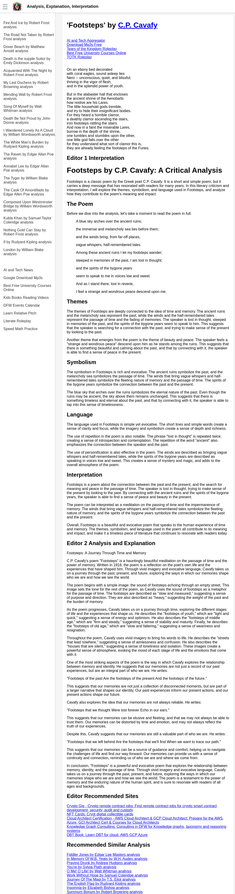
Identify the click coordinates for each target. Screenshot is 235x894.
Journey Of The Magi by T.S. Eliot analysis (101, 879)
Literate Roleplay (17, 321)
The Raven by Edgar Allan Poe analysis (28, 156)
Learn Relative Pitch (19, 313)
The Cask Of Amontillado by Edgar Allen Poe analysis (26, 192)
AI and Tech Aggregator (86, 40)
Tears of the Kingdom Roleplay (92, 49)
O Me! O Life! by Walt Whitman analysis (99, 871)
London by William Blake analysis (23, 252)
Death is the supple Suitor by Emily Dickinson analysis (26, 61)
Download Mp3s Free (84, 45)
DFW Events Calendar (21, 305)
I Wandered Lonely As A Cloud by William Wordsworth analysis (29, 132)
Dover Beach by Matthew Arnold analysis (24, 49)
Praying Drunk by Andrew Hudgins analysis (102, 863)
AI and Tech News (18, 270)
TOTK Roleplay (79, 57)
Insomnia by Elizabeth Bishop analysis (98, 888)
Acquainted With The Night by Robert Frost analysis (27, 73)
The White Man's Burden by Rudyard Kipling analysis (26, 144)
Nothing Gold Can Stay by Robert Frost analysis (24, 232)
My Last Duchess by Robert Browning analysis (26, 85)
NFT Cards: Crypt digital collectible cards (100, 814)
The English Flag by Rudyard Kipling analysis (103, 884)
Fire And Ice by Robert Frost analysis (26, 25)
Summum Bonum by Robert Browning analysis (105, 892)
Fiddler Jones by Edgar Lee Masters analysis (103, 855)
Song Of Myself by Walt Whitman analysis (22, 109)
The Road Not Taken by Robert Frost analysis (28, 37)
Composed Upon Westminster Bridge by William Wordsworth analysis (27, 206)
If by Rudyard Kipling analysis (27, 242)
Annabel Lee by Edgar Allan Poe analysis (26, 168)
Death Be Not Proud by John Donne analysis (26, 120)
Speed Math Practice (20, 329)
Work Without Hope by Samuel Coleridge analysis (107, 875)
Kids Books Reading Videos (26, 298)
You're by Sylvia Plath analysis (91, 867)
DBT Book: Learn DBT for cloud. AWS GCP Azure (107, 835)
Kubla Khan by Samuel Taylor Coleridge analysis (27, 220)
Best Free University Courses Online (27, 288)
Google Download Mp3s (23, 278)
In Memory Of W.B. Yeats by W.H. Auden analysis (107, 859)
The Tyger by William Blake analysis (25, 180)
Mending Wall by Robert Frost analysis (27, 97)
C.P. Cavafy (137, 25)
